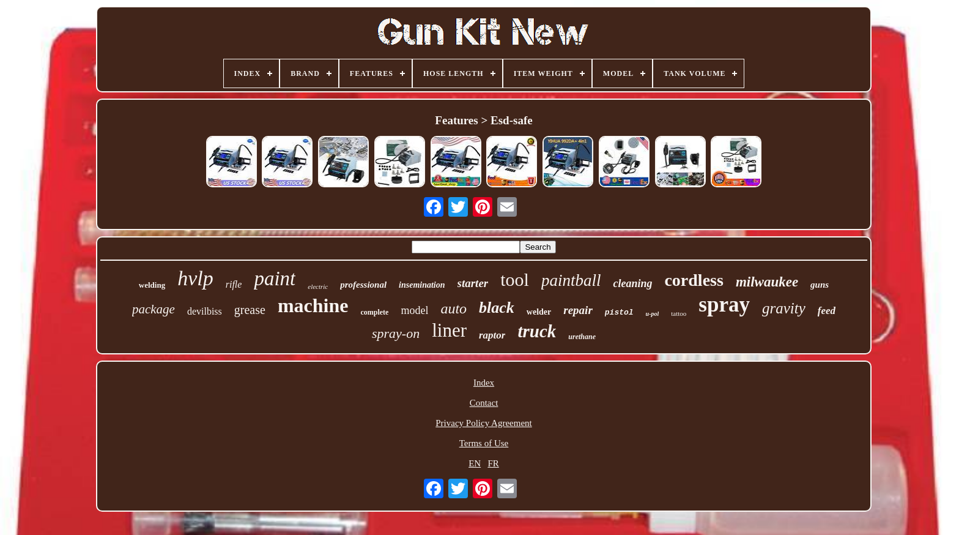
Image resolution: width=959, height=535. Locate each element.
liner (449, 330)
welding (152, 285)
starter (473, 283)
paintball (571, 280)
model (414, 310)
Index (483, 382)
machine (313, 305)
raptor (492, 335)
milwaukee (767, 282)
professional (363, 285)
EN (474, 463)
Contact (484, 403)
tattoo (678, 313)
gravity (783, 308)
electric (318, 286)
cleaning (632, 283)
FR (492, 463)
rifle (234, 284)
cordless (693, 280)
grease (249, 309)
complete (374, 312)
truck (536, 331)
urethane (582, 336)
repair (578, 310)
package (153, 309)
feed (826, 310)
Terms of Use (484, 443)
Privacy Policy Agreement (483, 423)
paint (274, 279)
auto (453, 308)
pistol (619, 312)
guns (819, 285)
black (496, 307)
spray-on (396, 333)
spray (724, 304)
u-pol (652, 313)
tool (514, 279)
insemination (422, 285)
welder (539, 311)
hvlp (195, 278)
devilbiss (204, 311)
